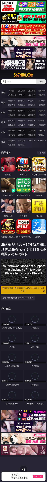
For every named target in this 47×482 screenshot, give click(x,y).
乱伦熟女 (31, 115)
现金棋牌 (31, 95)
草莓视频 (31, 140)
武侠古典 (41, 130)
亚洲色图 (21, 120)
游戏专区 (41, 90)
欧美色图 (31, 120)
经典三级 (21, 115)
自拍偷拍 (21, 100)
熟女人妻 (11, 105)
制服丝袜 (11, 115)
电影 (3, 112)
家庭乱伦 (21, 130)
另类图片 (41, 125)
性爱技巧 (41, 135)
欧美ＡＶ (31, 100)
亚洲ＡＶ (11, 100)
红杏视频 (11, 145)
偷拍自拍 (21, 110)
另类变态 (41, 115)
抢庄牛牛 (41, 95)
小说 (3, 132)
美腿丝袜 (11, 125)
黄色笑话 (31, 135)
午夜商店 (21, 140)
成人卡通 (31, 110)
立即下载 (37, 476)
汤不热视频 (42, 140)
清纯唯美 (21, 125)
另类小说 (21, 135)
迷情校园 (11, 135)
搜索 (41, 81)
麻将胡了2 (12, 95)
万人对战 (31, 90)
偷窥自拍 (11, 120)
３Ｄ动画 (41, 100)
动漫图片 (41, 120)
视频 (3, 102)
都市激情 (11, 130)
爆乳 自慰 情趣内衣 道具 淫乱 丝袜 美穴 (18, 298)
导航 (3, 142)
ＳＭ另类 (41, 105)
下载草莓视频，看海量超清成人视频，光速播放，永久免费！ (24, 290)
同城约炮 (11, 140)
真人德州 (21, 90)
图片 (3, 122)
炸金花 (21, 95)
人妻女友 (31, 130)
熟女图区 (31, 125)
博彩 (3, 92)
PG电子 (12, 90)
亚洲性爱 (11, 110)
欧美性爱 (41, 110)
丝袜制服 (21, 105)
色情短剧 (21, 145)
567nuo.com (23, 75)
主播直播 (31, 105)
